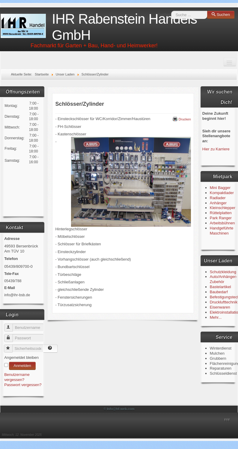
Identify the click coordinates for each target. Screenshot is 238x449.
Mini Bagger (221, 187)
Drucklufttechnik (223, 302)
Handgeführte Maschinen (222, 230)
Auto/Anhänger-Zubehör (223, 279)
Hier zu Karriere (216, 149)
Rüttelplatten (221, 213)
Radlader (218, 198)
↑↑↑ (227, 419)
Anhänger (218, 203)
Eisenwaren (220, 307)
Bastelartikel (220, 287)
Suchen (164, 14)
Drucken (182, 119)
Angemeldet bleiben (21, 357)
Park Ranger (221, 218)
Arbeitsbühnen (222, 223)
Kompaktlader (222, 193)
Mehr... (216, 317)
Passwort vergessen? (22, 385)
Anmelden (22, 365)
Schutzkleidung (223, 272)
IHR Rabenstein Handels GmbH (124, 27)
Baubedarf (219, 292)
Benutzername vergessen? (17, 377)
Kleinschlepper (222, 207)
